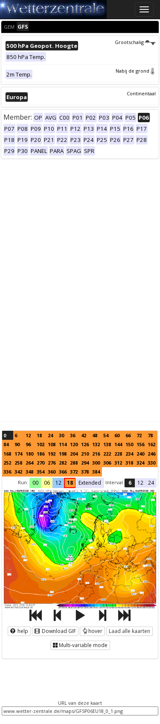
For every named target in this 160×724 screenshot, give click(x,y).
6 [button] (129, 482)
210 (85, 453)
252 (7, 462)
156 (140, 444)
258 (18, 462)
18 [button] (70, 482)
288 (74, 462)
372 (74, 471)
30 (61, 435)
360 (51, 471)
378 (85, 471)
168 (7, 453)
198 (63, 453)
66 (128, 435)
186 (40, 453)
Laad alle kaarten (129, 631)
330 (151, 462)
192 (51, 453)
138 (107, 444)
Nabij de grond (136, 71)
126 (85, 444)
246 (151, 453)
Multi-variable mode (80, 645)
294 (85, 462)
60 (116, 435)
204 (74, 453)
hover (92, 631)
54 (105, 435)
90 (17, 444)
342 (18, 471)
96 (28, 444)
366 (63, 471)
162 (151, 444)
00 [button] (35, 482)
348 (29, 471)
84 (6, 444)
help (19, 631)
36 (72, 435)
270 (40, 462)
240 (140, 453)
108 (51, 444)
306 (107, 462)
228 (118, 453)
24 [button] (151, 482)
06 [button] (47, 482)
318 (129, 462)
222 (107, 453)
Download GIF (55, 631)
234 (129, 453)
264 (29, 462)
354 (40, 471)
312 (118, 462)
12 (28, 435)
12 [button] (58, 482)
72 (139, 435)
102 (40, 444)
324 (140, 462)
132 (96, 444)
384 (96, 471)
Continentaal (141, 93)
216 (96, 453)
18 (39, 435)
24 (50, 435)
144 (118, 444)
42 (83, 435)
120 (74, 444)
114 (63, 444)
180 (29, 453)
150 (129, 444)
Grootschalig (135, 42)
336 (7, 471)
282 (63, 462)
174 (18, 453)
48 (94, 435)
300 (96, 462)
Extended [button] (90, 482)
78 (150, 435)
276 (51, 462)
